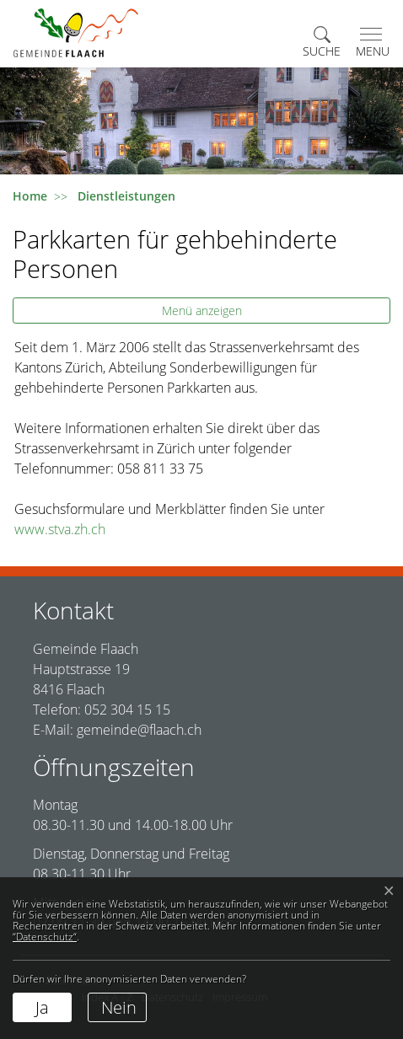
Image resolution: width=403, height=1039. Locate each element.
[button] (321, 42)
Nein (119, 1007)
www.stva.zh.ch (68, 529)
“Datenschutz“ (45, 936)
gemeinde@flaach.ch (139, 729)
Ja (42, 1007)
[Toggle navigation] (369, 43)
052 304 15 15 (127, 709)
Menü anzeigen (202, 311)
